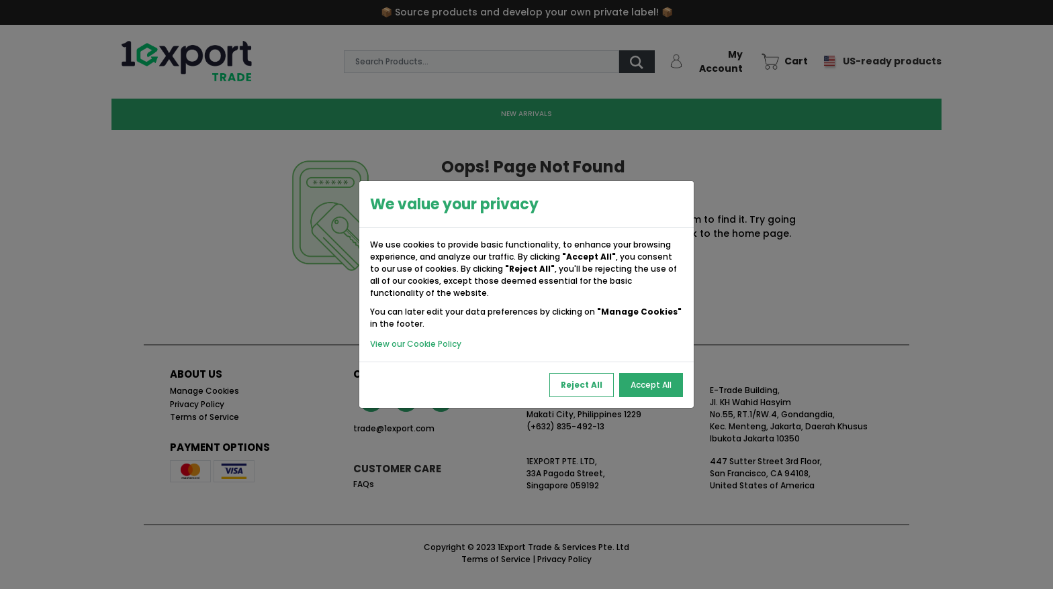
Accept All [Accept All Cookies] (651, 384)
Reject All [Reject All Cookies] (581, 384)
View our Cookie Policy (415, 344)
